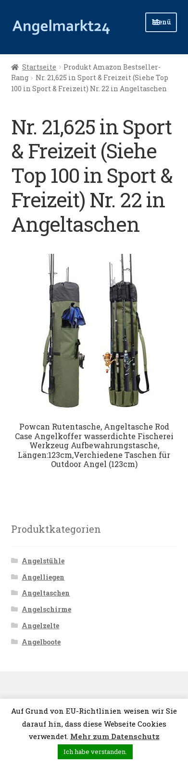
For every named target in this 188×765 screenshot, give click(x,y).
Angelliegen (43, 577)
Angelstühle (43, 560)
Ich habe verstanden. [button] (95, 751)
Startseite (39, 67)
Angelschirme (46, 609)
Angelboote (41, 641)
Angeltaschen (46, 593)
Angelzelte (40, 625)
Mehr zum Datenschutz (115, 736)
